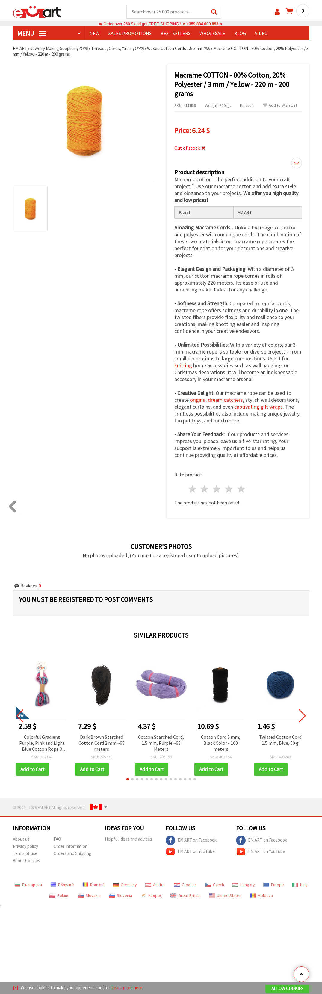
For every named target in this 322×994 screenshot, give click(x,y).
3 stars (217, 489)
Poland (59, 895)
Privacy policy (25, 846)
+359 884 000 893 (202, 24)
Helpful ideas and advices (128, 839)
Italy (300, 884)
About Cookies (26, 860)
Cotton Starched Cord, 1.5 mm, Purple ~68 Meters (161, 743)
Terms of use (25, 853)
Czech (214, 884)
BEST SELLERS (176, 33)
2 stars (205, 489)
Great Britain (185, 895)
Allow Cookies (287, 988)
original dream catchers (216, 399)
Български (28, 885)
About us (21, 839)
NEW (94, 33)
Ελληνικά (62, 885)
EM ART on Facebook (191, 840)
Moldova (261, 895)
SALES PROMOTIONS (130, 33)
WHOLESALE (212, 33)
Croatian (185, 884)
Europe (273, 885)
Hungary (243, 884)
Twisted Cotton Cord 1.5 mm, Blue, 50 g (280, 740)
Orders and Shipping (72, 853)
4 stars (229, 489)
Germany (125, 884)
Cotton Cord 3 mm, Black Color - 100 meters (220, 743)
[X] (15, 987)
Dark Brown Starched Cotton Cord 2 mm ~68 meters (101, 743)
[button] (127, 779)
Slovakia (89, 895)
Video (261, 33)
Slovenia (120, 895)
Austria (155, 884)
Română (93, 885)
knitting (183, 365)
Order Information (70, 846)
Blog (240, 33)
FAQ (57, 839)
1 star (192, 489)
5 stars (241, 489)
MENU (31, 33)
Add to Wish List (280, 105)
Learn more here (126, 987)
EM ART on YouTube (190, 851)
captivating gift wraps (258, 406)
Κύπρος (151, 895)
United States (225, 895)
